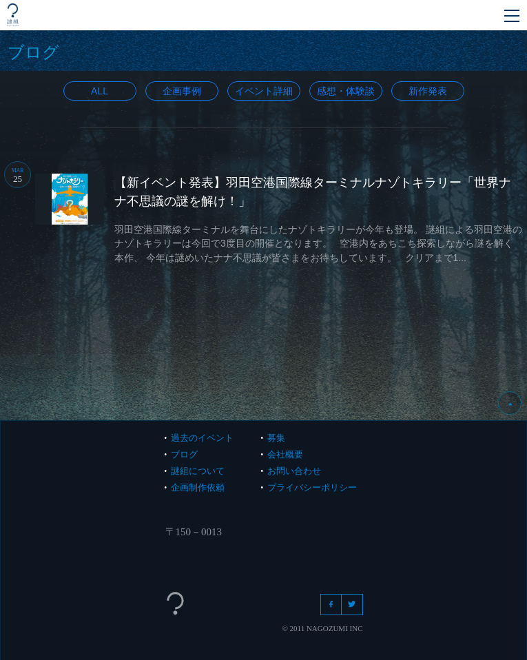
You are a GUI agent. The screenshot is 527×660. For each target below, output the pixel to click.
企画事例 (182, 90)
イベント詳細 (264, 90)
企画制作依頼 (198, 487)
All (99, 90)
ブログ (184, 454)
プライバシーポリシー (312, 487)
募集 (276, 438)
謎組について (198, 471)
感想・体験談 (346, 90)
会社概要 (285, 454)
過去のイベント (202, 438)
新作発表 (428, 90)
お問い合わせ (294, 471)
